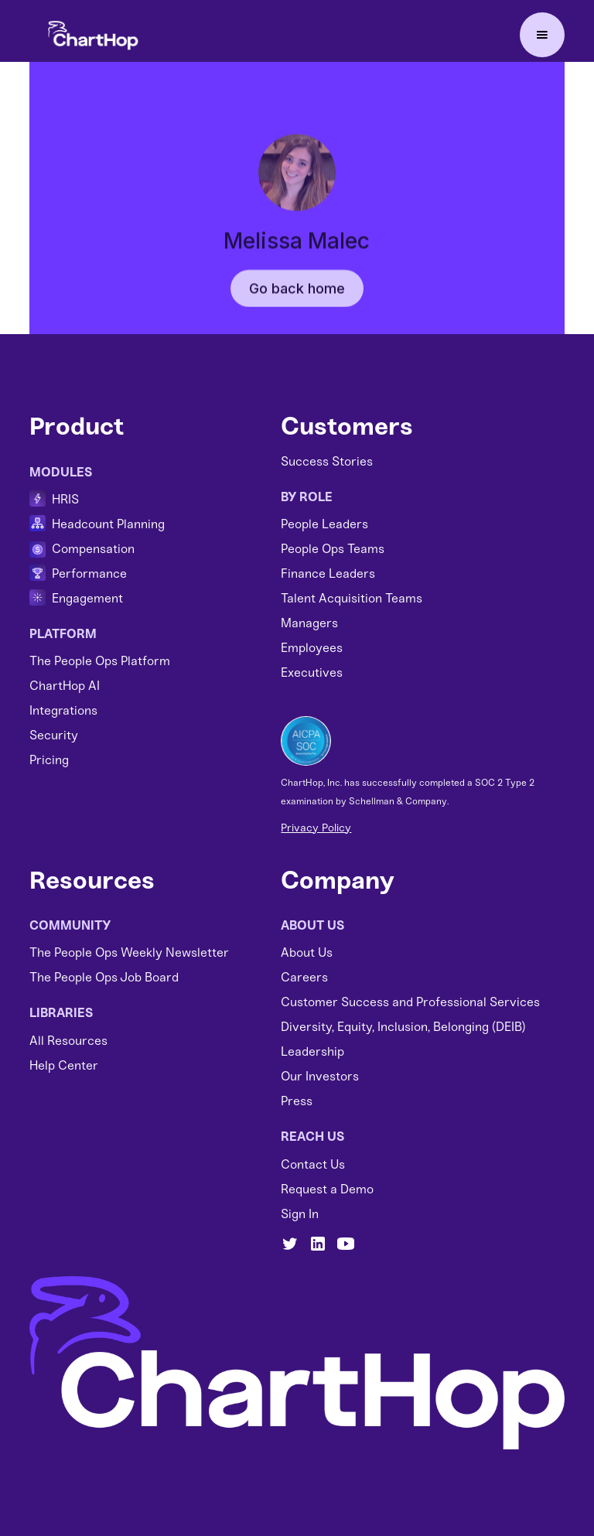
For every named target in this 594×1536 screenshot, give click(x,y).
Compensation (93, 548)
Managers (309, 623)
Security (53, 735)
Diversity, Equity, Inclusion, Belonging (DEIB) (403, 1026)
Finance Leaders (328, 573)
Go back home (297, 303)
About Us (307, 952)
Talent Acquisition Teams (351, 598)
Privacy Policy (316, 828)
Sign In (300, 1214)
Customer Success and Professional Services (410, 1002)
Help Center (63, 1065)
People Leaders (324, 524)
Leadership (312, 1051)
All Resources (68, 1040)
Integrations (63, 710)
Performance (89, 573)
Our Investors (320, 1076)
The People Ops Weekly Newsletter (129, 952)
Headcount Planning (108, 524)
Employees (312, 647)
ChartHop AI (64, 685)
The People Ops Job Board (104, 977)
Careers (304, 977)
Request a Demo (327, 1189)
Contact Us (313, 1164)
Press (296, 1101)
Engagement (87, 598)
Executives (312, 672)
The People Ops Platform (99, 661)
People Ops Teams (332, 548)
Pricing (49, 760)
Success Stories (327, 461)
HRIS (65, 499)
